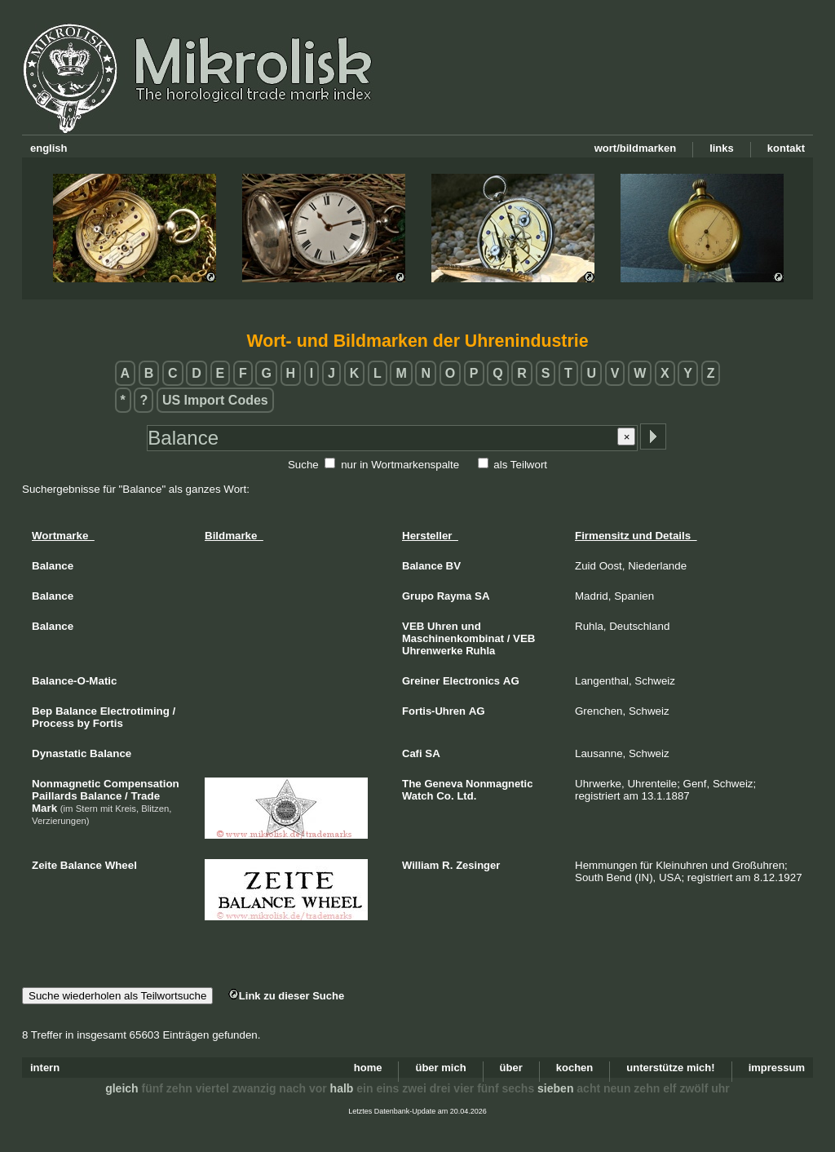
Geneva (443, 784)
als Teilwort (520, 465)
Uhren (442, 626)
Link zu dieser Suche (286, 996)
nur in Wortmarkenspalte (400, 465)
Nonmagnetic (499, 784)
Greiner (421, 681)
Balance (422, 566)
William (420, 865)
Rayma (454, 596)
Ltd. (466, 796)
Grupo (418, 596)
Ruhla (480, 651)
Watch (418, 796)
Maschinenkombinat (453, 638)
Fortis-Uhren (434, 711)
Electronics (471, 681)
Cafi (412, 753)
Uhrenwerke (432, 651)
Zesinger (478, 865)
